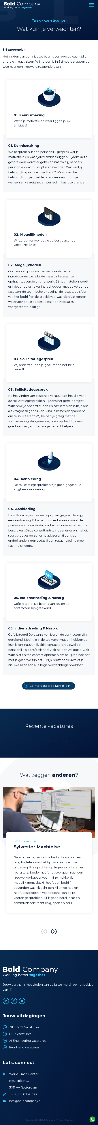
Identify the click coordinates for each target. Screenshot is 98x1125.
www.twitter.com (22, 1001)
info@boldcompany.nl (25, 1101)
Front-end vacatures (24, 1047)
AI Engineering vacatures (27, 1040)
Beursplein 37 (19, 1081)
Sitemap (69, 1120)
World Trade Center (24, 1074)
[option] (49, 855)
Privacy (60, 1120)
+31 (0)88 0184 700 (23, 1094)
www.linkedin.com (6, 1001)
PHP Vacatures (20, 1034)
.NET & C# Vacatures (24, 1027)
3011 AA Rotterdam (23, 1087)
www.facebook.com (14, 1001)
